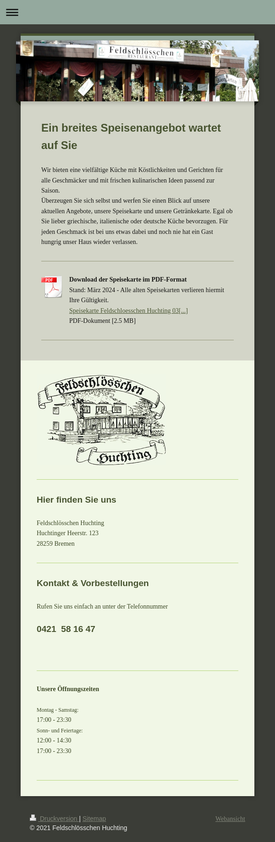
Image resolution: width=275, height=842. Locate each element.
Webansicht (230, 818)
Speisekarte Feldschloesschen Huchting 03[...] (128, 310)
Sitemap (94, 818)
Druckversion (54, 818)
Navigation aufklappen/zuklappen (137, 12)
